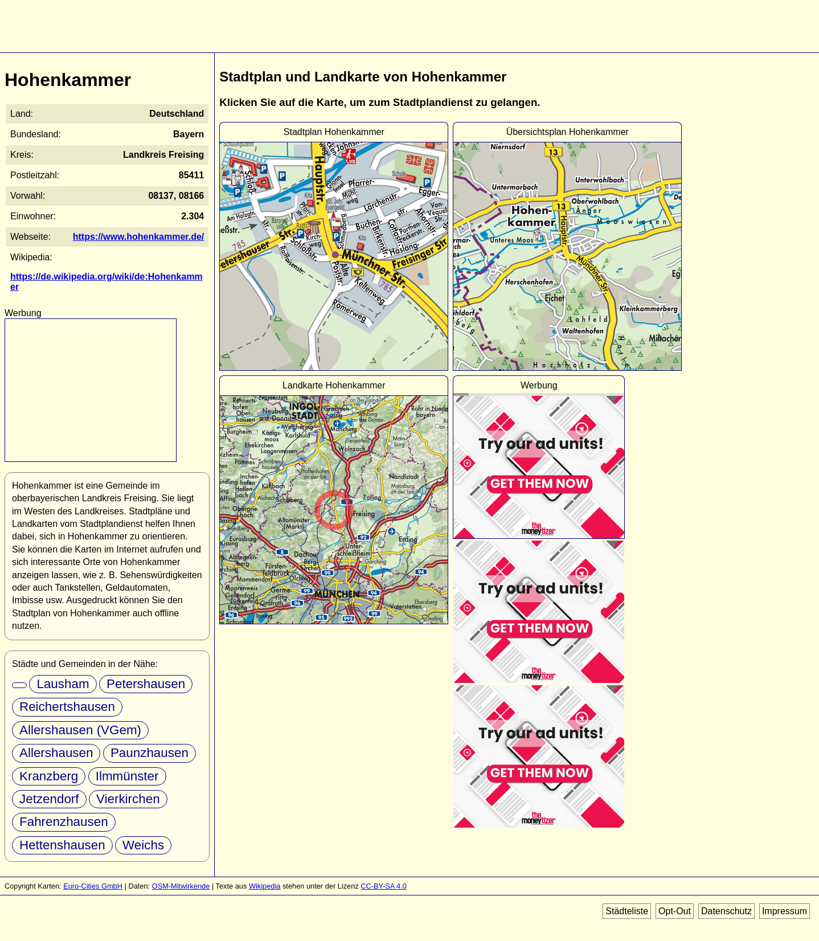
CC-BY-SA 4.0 (384, 886)
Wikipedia (264, 886)
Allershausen (56, 753)
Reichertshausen (67, 706)
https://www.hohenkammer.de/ (138, 237)
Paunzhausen (149, 753)
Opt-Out (674, 911)
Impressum (784, 911)
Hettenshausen (62, 845)
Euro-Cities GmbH (92, 886)
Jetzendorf (49, 799)
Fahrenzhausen (63, 822)
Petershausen (146, 684)
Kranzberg (48, 776)
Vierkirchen (128, 799)
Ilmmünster (127, 776)
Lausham (62, 684)
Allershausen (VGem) (80, 730)
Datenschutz (726, 911)
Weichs (143, 845)
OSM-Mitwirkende (181, 886)
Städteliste (626, 911)
